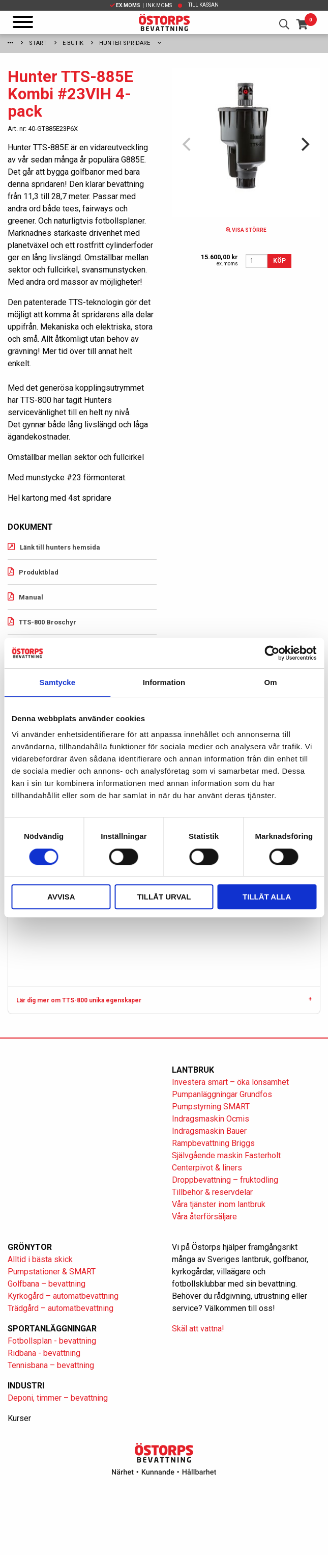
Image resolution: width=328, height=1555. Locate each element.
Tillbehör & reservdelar (212, 1192)
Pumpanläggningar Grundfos (222, 1094)
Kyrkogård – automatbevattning (63, 1296)
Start (38, 43)
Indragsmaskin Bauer (209, 1131)
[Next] (304, 144)
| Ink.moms (141, 5)
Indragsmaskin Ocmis (210, 1119)
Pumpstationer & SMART (52, 1271)
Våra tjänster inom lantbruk (218, 1204)
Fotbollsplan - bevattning (52, 1341)
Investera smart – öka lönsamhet (230, 1082)
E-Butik (73, 43)
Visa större (246, 230)
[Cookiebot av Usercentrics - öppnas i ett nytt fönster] (271, 653)
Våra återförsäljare (204, 1216)
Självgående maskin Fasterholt (226, 1155)
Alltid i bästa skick (40, 1259)
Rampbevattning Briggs (214, 1143)
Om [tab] (270, 682)
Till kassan (203, 5)
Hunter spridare (124, 43)
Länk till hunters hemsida (60, 547)
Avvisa (61, 896)
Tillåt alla (267, 896)
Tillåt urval (164, 896)
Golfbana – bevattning (46, 1284)
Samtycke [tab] (57, 682)
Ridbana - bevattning (44, 1353)
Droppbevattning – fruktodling (225, 1180)
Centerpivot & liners (207, 1167)
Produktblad (38, 572)
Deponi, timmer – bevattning (58, 1398)
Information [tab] (164, 682)
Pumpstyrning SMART (211, 1106)
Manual (31, 597)
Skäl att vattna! (198, 1328)
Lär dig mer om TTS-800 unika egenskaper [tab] (78, 1000)
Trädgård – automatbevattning (60, 1308)
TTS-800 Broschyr (47, 622)
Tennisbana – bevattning (51, 1365)
